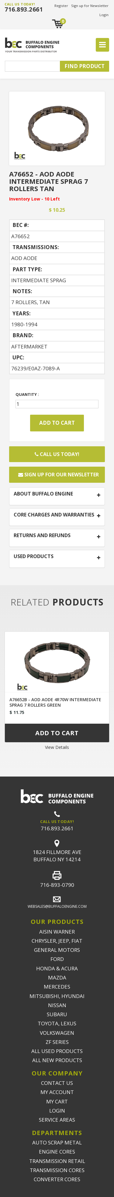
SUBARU (57, 1014)
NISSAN (57, 1005)
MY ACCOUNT (57, 1092)
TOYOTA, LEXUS (57, 1023)
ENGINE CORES (57, 1151)
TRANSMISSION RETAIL (57, 1161)
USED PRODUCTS (34, 556)
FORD (57, 958)
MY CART (57, 1101)
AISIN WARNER (57, 931)
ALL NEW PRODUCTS (57, 1060)
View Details (57, 747)
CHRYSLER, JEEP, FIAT (57, 940)
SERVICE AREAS (57, 1119)
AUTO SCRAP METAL (57, 1142)
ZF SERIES (57, 1041)
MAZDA (57, 977)
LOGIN (57, 1110)
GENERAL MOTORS (57, 949)
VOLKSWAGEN (57, 1032)
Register (61, 5)
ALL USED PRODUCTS (57, 1051)
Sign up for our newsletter (58, 474)
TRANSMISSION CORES (57, 1170)
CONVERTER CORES (57, 1179)
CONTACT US (57, 1082)
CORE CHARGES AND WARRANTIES (54, 515)
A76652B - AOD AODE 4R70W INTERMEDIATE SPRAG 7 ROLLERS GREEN (55, 702)
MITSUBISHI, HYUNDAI (57, 996)
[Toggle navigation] (102, 45)
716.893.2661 (24, 9)
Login (104, 14)
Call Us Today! (57, 454)
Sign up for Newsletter (90, 5)
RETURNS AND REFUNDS (42, 535)
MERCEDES (57, 986)
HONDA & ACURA (57, 968)
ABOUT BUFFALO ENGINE (43, 494)
